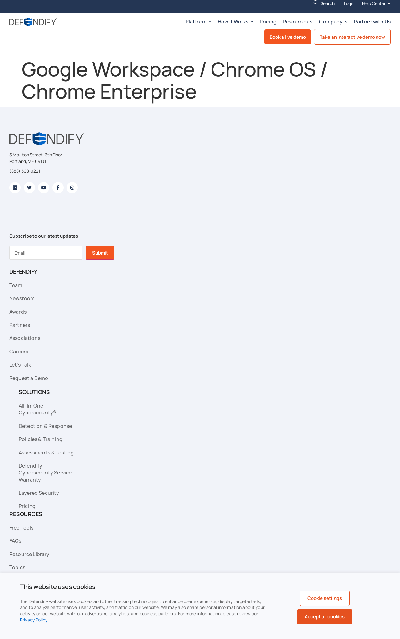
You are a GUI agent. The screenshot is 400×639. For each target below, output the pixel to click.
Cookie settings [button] (325, 598)
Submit (100, 253)
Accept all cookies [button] (325, 616)
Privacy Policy (34, 620)
